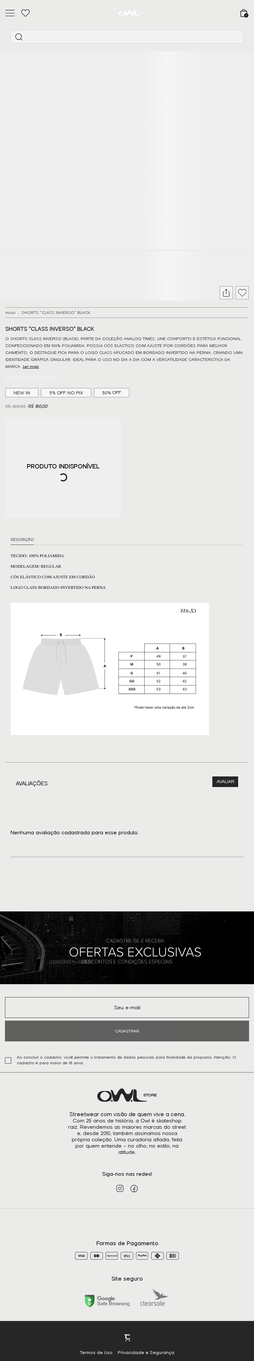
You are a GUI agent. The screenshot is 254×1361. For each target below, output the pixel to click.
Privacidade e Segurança (146, 1352)
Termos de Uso (96, 1352)
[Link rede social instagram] (120, 1188)
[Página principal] (132, 13)
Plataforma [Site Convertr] (127, 1337)
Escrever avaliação (225, 781)
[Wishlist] (25, 13)
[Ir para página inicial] (10, 312)
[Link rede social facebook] (134, 1188)
